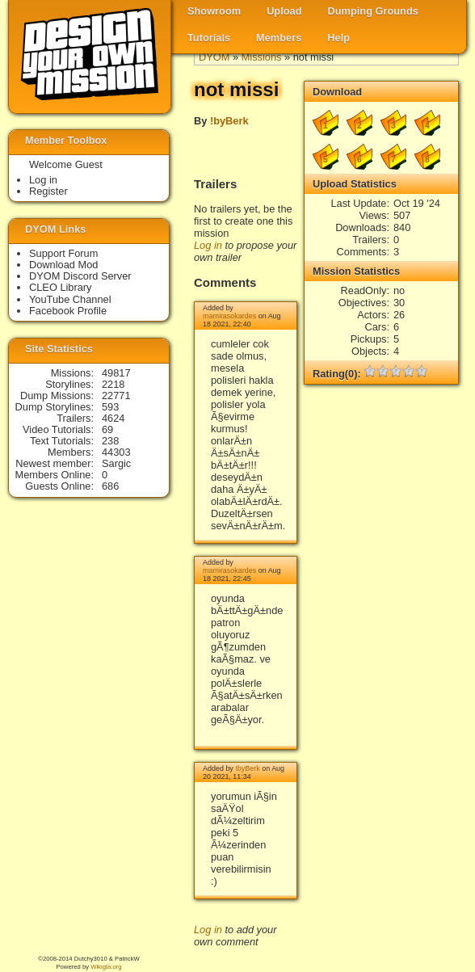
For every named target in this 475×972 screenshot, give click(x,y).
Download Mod (63, 265)
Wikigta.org (105, 966)
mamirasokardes (229, 316)
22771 (116, 395)
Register (48, 191)
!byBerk (229, 121)
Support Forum (63, 253)
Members (278, 38)
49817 (116, 373)
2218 (113, 384)
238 (110, 441)
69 (107, 429)
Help (338, 38)
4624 (113, 418)
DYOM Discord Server (80, 276)
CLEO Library (60, 287)
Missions (262, 57)
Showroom (214, 11)
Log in (208, 245)
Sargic (116, 463)
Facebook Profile (68, 311)
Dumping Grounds (373, 11)
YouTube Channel (70, 299)
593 (110, 407)
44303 (116, 452)
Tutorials (208, 38)
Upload (284, 11)
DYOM (214, 57)
